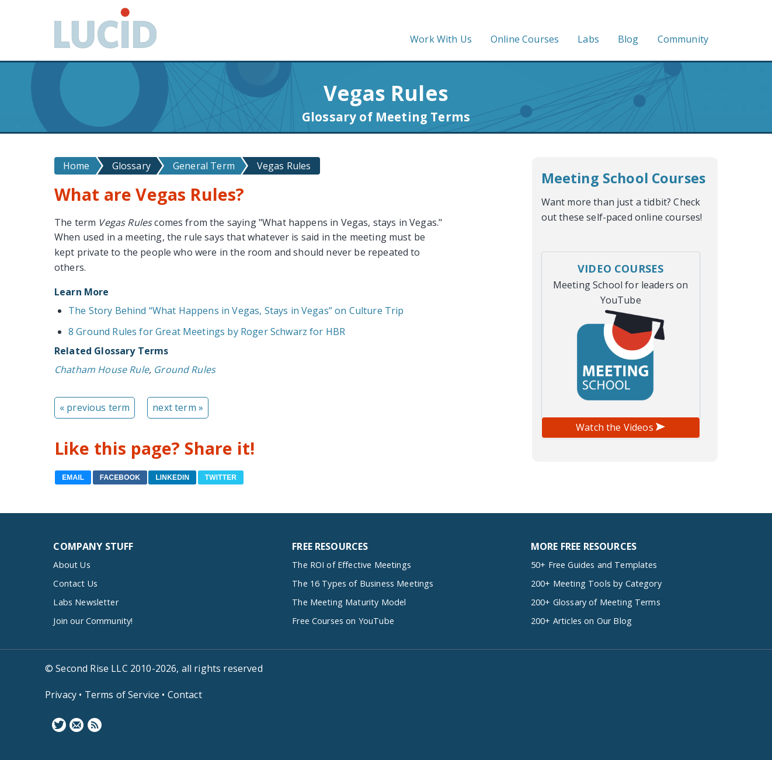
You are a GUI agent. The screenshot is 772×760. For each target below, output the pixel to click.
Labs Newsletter (85, 602)
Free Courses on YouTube (343, 620)
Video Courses (620, 269)
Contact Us (75, 583)
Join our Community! (93, 620)
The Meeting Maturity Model (349, 602)
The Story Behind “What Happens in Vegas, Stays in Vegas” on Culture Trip (236, 310)
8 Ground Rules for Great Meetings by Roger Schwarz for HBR (206, 331)
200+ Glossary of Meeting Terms (595, 602)
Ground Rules (184, 369)
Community (683, 39)
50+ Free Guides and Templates (594, 564)
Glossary (131, 165)
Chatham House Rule (101, 369)
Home (76, 165)
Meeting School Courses (623, 178)
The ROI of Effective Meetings (351, 564)
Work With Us (441, 39)
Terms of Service (122, 694)
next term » (177, 407)
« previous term (95, 407)
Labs (588, 39)
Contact (185, 694)
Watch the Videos (620, 427)
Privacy (60, 694)
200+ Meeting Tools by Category (596, 583)
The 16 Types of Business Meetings (362, 583)
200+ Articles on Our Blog (581, 620)
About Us (71, 564)
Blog (628, 39)
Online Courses (525, 39)
